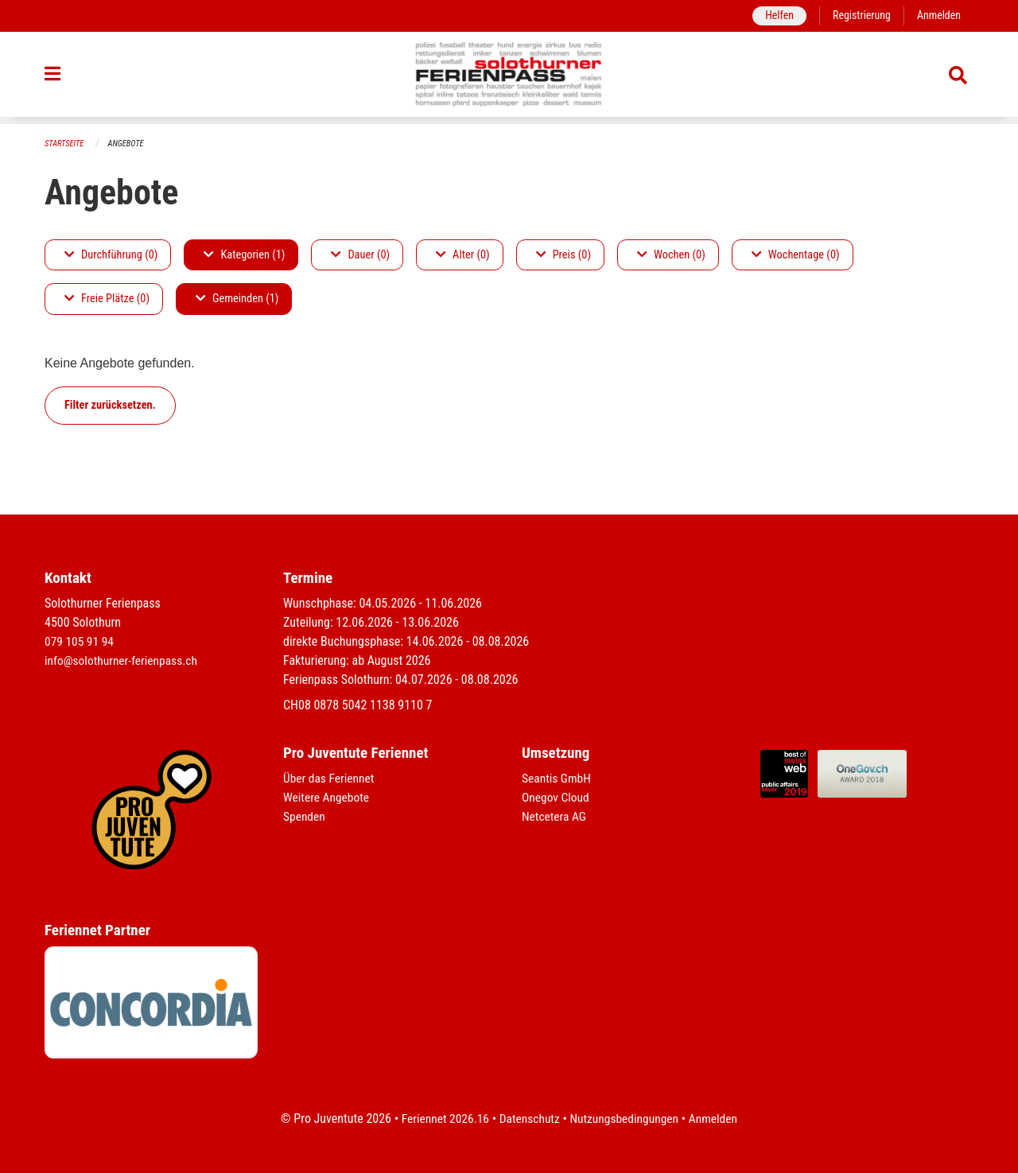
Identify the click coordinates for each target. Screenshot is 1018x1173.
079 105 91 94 (80, 641)
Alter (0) (463, 255)
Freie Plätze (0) (107, 299)
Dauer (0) (360, 255)
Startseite (65, 143)
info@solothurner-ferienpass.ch (124, 660)
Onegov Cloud (557, 797)
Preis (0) (563, 255)
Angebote (128, 143)
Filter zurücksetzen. (110, 405)
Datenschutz (528, 1118)
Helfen (775, 15)
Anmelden (938, 15)
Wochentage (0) (796, 255)
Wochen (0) (671, 255)
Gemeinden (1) (237, 299)
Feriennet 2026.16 (441, 1118)
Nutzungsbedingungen (625, 1118)
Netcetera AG (555, 816)
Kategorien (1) (244, 255)
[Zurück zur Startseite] (509, 78)
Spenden (305, 816)
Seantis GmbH (557, 778)
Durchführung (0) (110, 255)
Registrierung (859, 15)
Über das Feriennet (330, 778)
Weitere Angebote (327, 797)
